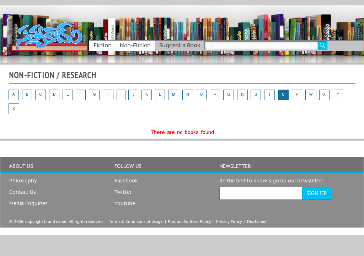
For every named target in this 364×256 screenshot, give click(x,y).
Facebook (126, 181)
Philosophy (23, 181)
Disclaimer (257, 221)
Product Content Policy (189, 221)
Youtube (124, 204)
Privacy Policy (229, 221)
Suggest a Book (179, 45)
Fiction (102, 45)
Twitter (123, 192)
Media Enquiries (28, 204)
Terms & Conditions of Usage (136, 221)
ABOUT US (21, 166)
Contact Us (22, 192)
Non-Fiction (135, 45)
